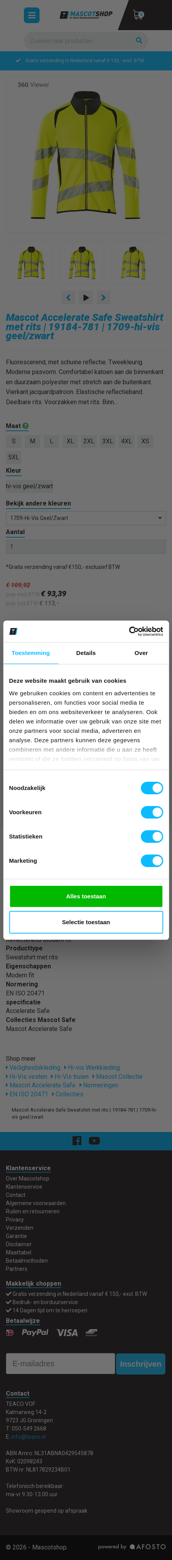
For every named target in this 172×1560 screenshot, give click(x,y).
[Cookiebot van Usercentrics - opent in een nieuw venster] (128, 631)
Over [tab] (141, 653)
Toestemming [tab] (31, 653)
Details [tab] (86, 653)
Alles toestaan (86, 896)
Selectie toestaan (86, 922)
